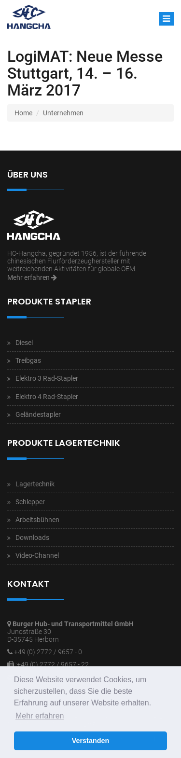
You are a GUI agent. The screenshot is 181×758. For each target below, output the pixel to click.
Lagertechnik (35, 484)
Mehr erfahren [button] (39, 716)
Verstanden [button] (91, 740)
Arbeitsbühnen (37, 520)
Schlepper (30, 502)
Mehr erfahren (32, 277)
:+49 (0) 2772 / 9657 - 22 (52, 664)
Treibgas (28, 360)
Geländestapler (38, 414)
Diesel (24, 342)
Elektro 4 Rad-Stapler (46, 396)
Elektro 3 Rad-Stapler (46, 378)
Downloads (32, 537)
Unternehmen (63, 113)
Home (23, 113)
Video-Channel (37, 555)
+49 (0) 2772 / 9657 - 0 (48, 652)
